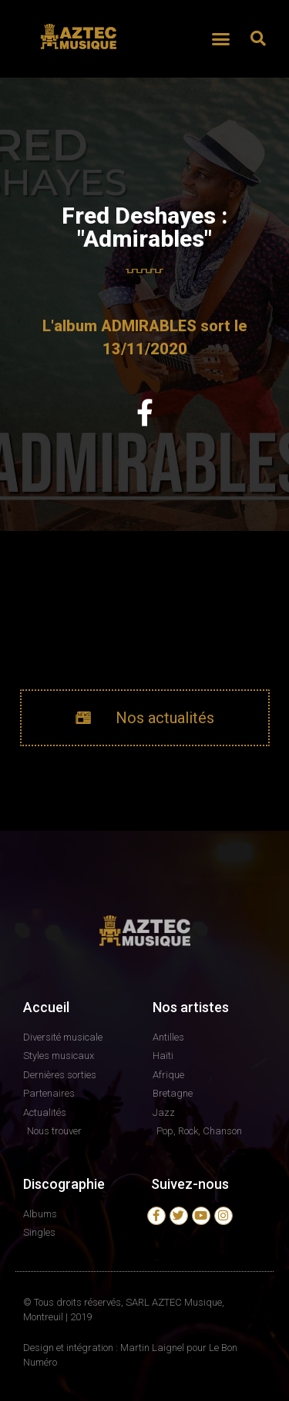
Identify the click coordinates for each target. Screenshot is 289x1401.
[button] (220, 38)
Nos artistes (191, 1007)
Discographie (64, 1184)
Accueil (46, 1007)
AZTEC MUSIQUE (80, 56)
